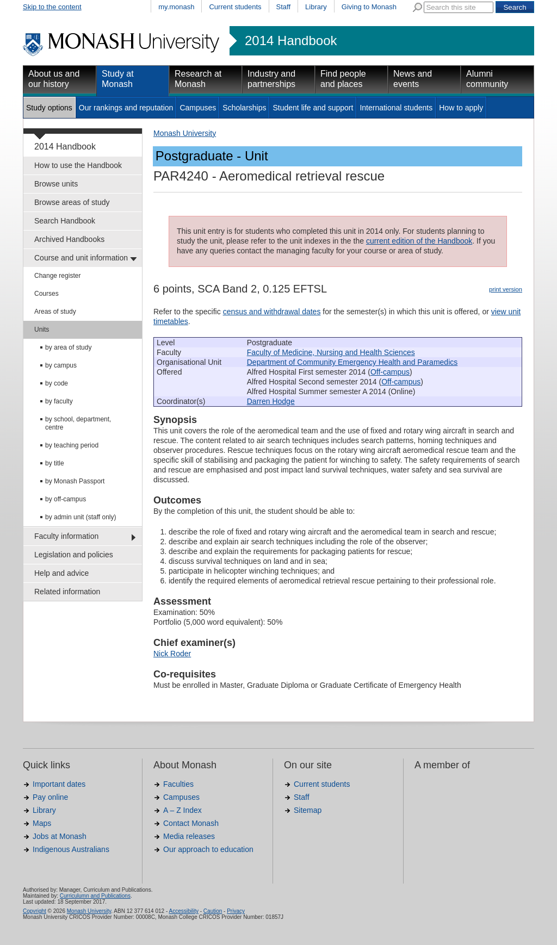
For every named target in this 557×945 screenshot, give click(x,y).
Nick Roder (172, 653)
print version (505, 289)
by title (54, 463)
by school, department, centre (78, 423)
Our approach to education (208, 849)
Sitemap (307, 810)
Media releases (189, 836)
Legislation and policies (73, 554)
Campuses (198, 107)
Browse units (56, 183)
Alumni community (487, 79)
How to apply (461, 107)
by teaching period (71, 445)
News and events (412, 79)
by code (56, 383)
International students (396, 107)
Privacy (236, 911)
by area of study (68, 347)
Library (316, 7)
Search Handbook (64, 220)
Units (41, 329)
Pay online (50, 797)
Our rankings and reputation (126, 107)
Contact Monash (191, 823)
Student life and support (313, 107)
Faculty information (66, 536)
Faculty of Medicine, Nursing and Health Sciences (331, 352)
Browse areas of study (72, 202)
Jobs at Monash (59, 836)
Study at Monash (118, 79)
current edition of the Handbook (419, 241)
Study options (49, 107)
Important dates (59, 784)
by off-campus (65, 499)
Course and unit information (81, 257)
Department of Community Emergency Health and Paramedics (352, 362)
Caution (212, 911)
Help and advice (61, 573)
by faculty (59, 401)
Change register (57, 275)
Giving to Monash (369, 7)
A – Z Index (182, 810)
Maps (42, 823)
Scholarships (244, 107)
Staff (283, 7)
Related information (67, 591)
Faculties (178, 784)
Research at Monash (198, 79)
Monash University (184, 133)
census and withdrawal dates (272, 311)
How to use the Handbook (78, 165)
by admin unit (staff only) (80, 517)
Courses (46, 293)
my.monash (176, 7)
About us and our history (53, 79)
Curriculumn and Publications (95, 896)
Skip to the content (52, 7)
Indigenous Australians (71, 849)
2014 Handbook (291, 41)
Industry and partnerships (271, 79)
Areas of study (55, 311)
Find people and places (343, 79)
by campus (61, 365)
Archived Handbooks (69, 239)
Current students (235, 7)
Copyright (34, 911)
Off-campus (390, 372)
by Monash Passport (74, 481)
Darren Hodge (271, 401)
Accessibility (183, 911)
